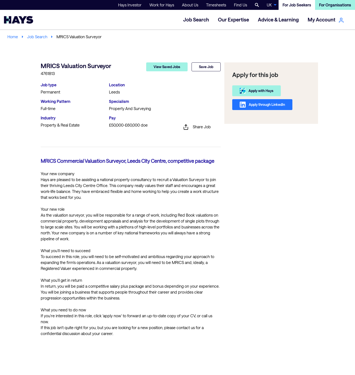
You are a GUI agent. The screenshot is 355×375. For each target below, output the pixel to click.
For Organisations (335, 4)
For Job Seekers (297, 4)
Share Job (197, 127)
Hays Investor (130, 4)
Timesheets (216, 4)
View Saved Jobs (167, 67)
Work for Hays (161, 4)
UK (269, 4)
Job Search (37, 36)
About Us (190, 4)
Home (12, 36)
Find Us (240, 4)
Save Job (206, 67)
